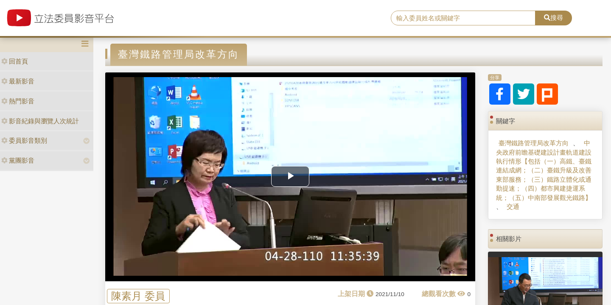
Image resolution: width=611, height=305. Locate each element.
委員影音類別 (24, 140)
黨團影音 (17, 160)
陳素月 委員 (138, 296)
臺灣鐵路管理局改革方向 (534, 143)
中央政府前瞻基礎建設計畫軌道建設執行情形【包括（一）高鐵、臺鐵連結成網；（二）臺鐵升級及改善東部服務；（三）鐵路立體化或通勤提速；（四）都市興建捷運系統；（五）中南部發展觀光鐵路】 (543, 170)
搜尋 (553, 17)
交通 (513, 206)
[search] (463, 18)
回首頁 (14, 61)
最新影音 (17, 81)
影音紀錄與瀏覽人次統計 (40, 121)
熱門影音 (17, 101)
